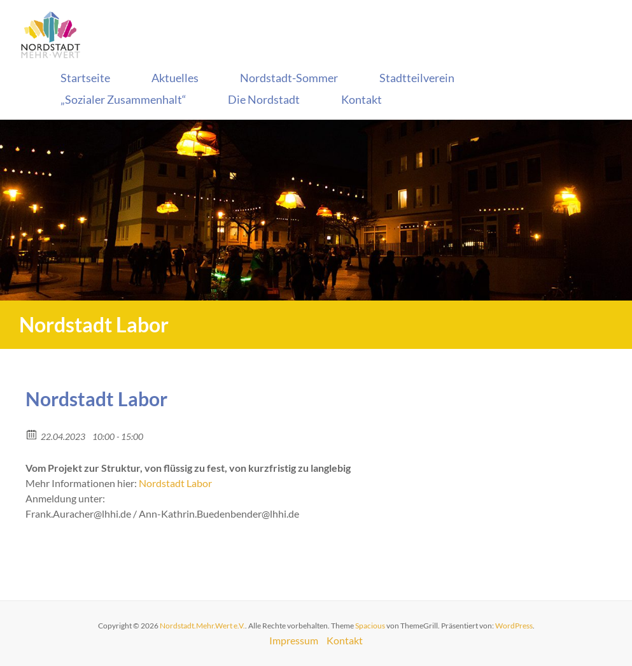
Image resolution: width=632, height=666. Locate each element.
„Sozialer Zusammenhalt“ (123, 99)
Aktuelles (175, 78)
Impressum (293, 640)
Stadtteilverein (416, 78)
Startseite (85, 78)
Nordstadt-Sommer (289, 78)
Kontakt (361, 99)
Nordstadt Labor (175, 483)
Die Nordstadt (264, 99)
